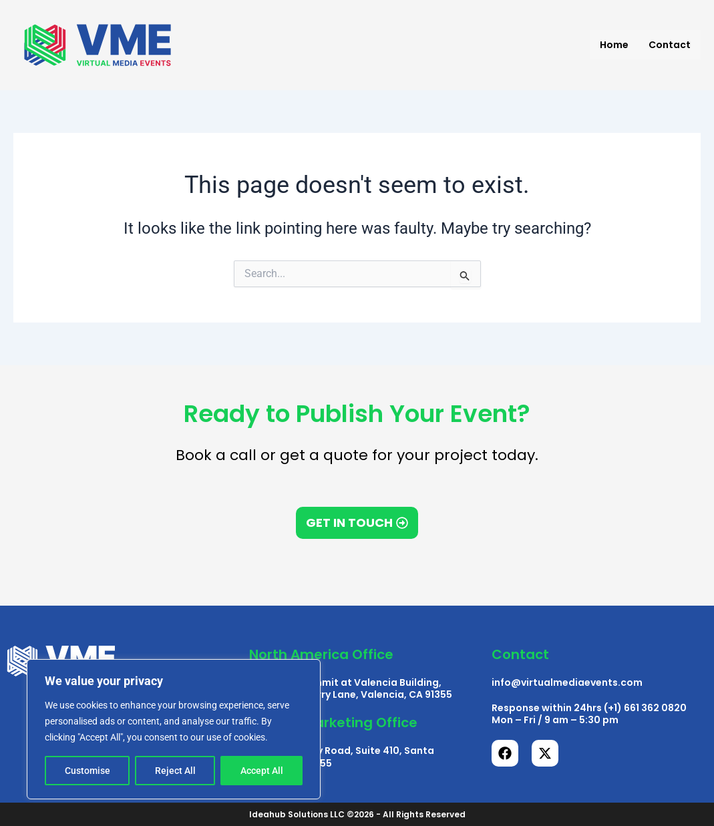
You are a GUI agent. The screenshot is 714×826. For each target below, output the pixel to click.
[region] (174, 729)
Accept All (261, 770)
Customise (87, 770)
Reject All (175, 770)
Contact (670, 44)
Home (614, 44)
